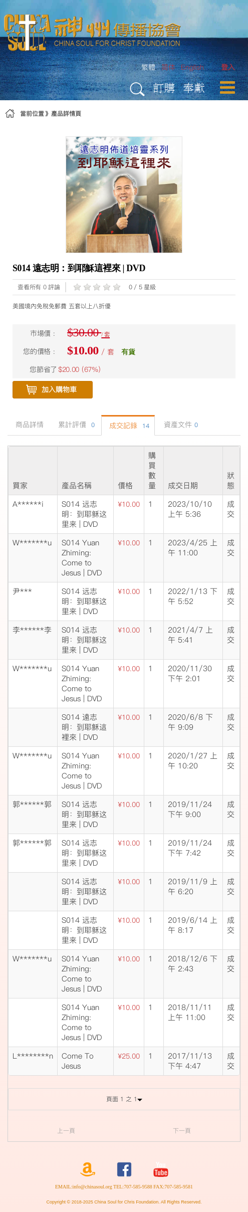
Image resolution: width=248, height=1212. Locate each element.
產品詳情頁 (66, 113)
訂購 (164, 87)
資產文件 (179, 425)
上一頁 (66, 1130)
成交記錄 (128, 426)
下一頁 (182, 1130)
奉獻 (194, 87)
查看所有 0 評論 (39, 287)
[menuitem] (228, 67)
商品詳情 (28, 425)
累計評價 (75, 425)
